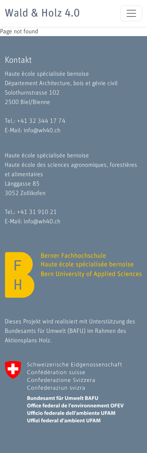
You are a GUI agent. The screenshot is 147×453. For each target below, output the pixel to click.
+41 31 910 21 (37, 212)
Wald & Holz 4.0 (42, 13)
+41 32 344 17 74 (41, 121)
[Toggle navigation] (131, 13)
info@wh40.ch (42, 130)
